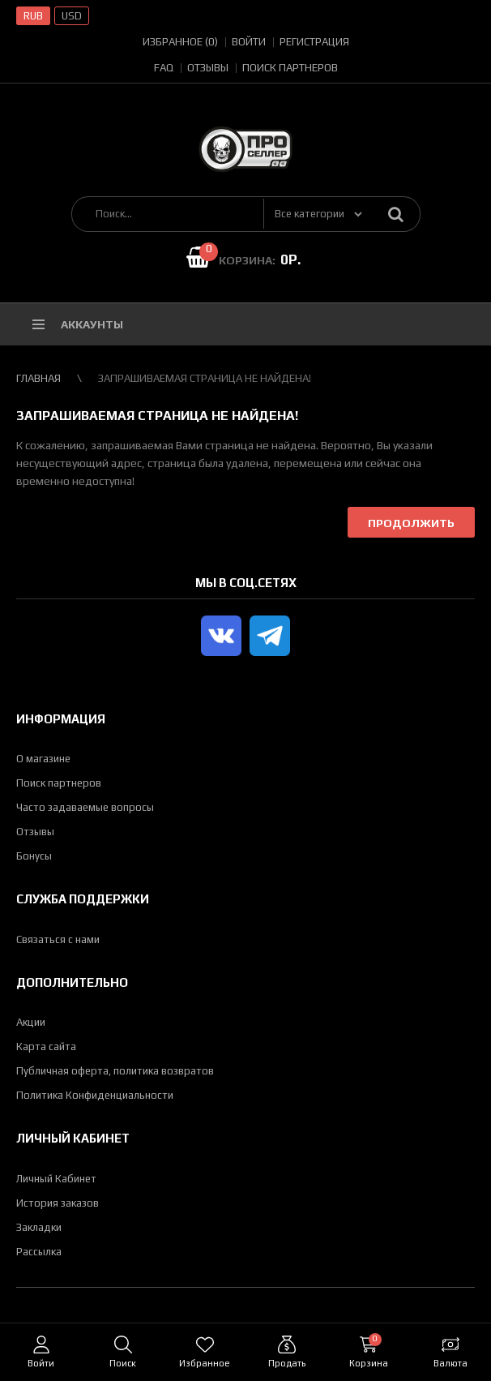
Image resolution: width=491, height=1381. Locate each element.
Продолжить (411, 523)
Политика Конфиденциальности (94, 1095)
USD (72, 16)
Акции (30, 1022)
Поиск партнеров (290, 68)
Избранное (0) (180, 42)
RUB (33, 16)
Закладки (39, 1227)
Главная (38, 378)
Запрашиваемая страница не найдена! (204, 378)
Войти (249, 42)
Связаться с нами (58, 939)
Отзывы (207, 68)
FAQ (163, 68)
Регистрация (314, 42)
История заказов (57, 1203)
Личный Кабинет (56, 1179)
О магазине (43, 759)
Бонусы (34, 856)
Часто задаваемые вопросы (85, 807)
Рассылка (39, 1252)
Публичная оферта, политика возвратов (115, 1071)
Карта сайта (46, 1046)
